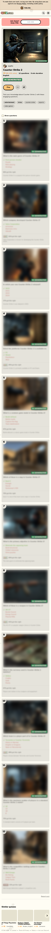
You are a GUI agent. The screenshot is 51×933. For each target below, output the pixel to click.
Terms (21, 930)
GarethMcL (10, 926)
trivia (20, 102)
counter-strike (30, 102)
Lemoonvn (42, 926)
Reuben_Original (28, 926)
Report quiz (45, 896)
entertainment (9, 102)
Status (34, 930)
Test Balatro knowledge (38, 923)
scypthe (10, 66)
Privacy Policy (21, 3)
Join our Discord (43, 930)
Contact (14, 930)
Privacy (27, 930)
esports (41, 102)
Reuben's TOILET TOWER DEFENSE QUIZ (24, 924)
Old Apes (6, 930)
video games (9, 106)
